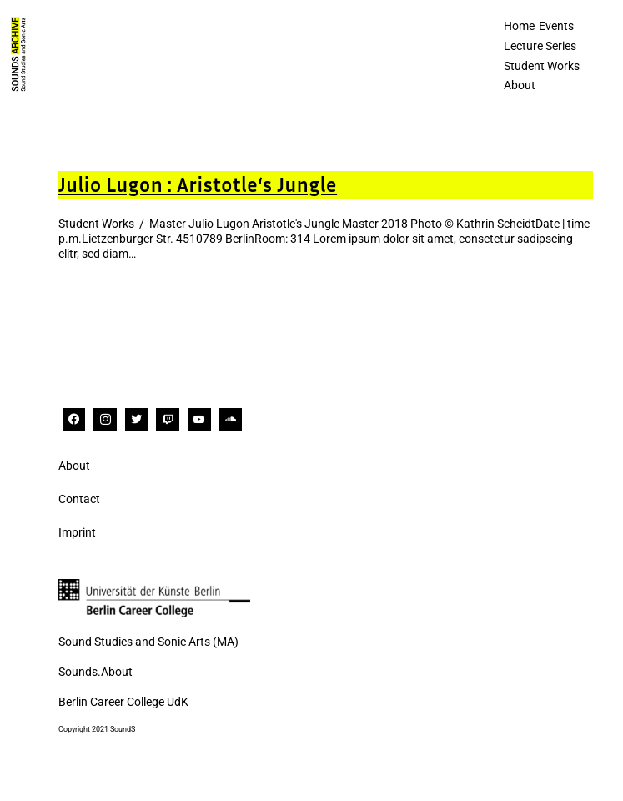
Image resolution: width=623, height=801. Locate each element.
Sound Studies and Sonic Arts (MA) (148, 641)
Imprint (77, 532)
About (519, 85)
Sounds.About (95, 671)
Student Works (542, 66)
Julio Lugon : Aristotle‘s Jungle (197, 184)
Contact (79, 499)
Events (556, 26)
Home (519, 26)
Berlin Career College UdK (123, 701)
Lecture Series (540, 46)
